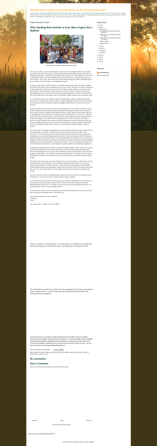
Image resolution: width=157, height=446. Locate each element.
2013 (100, 59)
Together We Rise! (104, 41)
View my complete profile (103, 75)
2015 (100, 55)
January (102, 52)
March (101, 48)
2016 (100, 27)
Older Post (89, 420)
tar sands (40, 354)
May (101, 46)
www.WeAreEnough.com (56, 345)
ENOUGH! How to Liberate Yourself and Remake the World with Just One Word (67, 10)
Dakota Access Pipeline (51, 352)
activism (42, 352)
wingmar (82, 442)
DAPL (58, 352)
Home (61, 420)
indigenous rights (74, 352)
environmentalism (64, 352)
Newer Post (34, 420)
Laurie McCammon (104, 72)
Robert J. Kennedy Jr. (83, 352)
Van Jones (45, 354)
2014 (100, 57)
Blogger (92, 442)
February (102, 50)
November (102, 29)
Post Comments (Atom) (65, 424)
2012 (100, 61)
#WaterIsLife (37, 352)
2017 (100, 25)
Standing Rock (33, 354)
